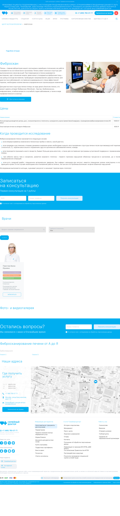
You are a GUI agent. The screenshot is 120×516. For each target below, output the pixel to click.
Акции (47, 19)
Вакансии (102, 428)
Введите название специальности (13, 229)
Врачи (55, 19)
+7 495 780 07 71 (10, 394)
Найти (4, 237)
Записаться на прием (104, 13)
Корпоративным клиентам (81, 19)
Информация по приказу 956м (102, 482)
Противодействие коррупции (73, 453)
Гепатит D (35, 354)
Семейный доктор (8, 461)
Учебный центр (104, 434)
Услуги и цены (37, 19)
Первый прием (40, 430)
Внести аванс (39, 450)
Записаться (12, 294)
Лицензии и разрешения (72, 434)
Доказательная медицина (11, 272)
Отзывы (66, 436)
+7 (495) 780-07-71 (84, 13)
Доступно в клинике (16, 99)
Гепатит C (3, 354)
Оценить (116, 478)
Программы (64, 19)
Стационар (25, 19)
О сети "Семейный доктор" (72, 421)
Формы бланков (40, 437)
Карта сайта (116, 482)
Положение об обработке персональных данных (77, 482)
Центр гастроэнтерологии (12, 24)
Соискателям (103, 425)
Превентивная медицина (11, 275)
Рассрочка (38, 453)
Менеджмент (68, 428)
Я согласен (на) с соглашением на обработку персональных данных (24, 203)
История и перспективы (71, 425)
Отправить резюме (105, 431)
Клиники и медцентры (10, 19)
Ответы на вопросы (41, 456)
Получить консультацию (69, 198)
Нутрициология (8, 278)
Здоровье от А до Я (101, 19)
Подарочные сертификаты (43, 447)
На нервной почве (6, 466)
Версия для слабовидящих (50, 478)
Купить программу (41, 444)
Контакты (67, 439)
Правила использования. (67, 1)
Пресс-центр (68, 431)
